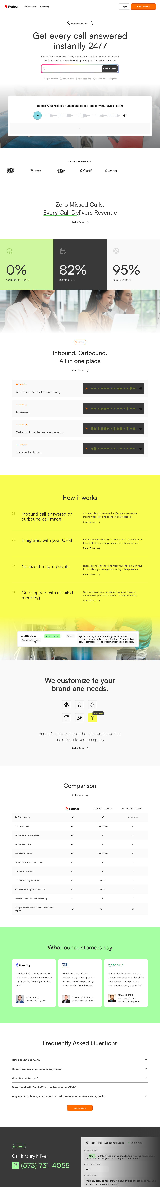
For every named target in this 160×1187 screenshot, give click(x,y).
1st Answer (23, 412)
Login (124, 6)
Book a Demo (143, 6)
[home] (11, 7)
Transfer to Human (29, 452)
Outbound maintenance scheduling (40, 432)
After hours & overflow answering (38, 392)
